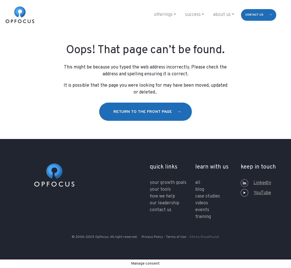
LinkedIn (256, 183)
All (197, 183)
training (203, 217)
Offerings (163, 15)
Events (202, 210)
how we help (162, 196)
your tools (160, 189)
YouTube (256, 193)
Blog (199, 189)
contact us (254, 15)
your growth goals (168, 183)
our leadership (164, 203)
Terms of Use (176, 237)
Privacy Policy (152, 237)
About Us (222, 15)
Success (193, 15)
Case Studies (207, 196)
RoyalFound (210, 237)
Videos (201, 203)
